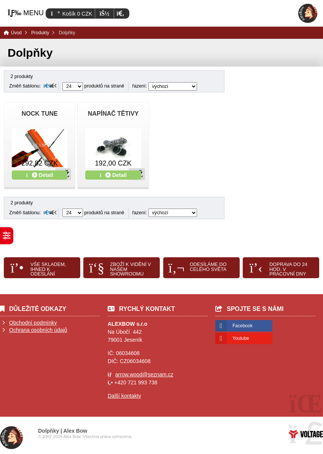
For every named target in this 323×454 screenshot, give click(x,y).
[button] (120, 13)
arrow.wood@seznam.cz (144, 374)
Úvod (307, 13)
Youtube (240, 338)
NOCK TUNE (40, 113)
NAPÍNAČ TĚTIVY (113, 113)
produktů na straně (93, 86)
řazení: (164, 86)
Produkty (40, 32)
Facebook (242, 325)
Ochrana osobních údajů (38, 330)
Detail (39, 175)
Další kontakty (124, 396)
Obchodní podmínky (33, 323)
